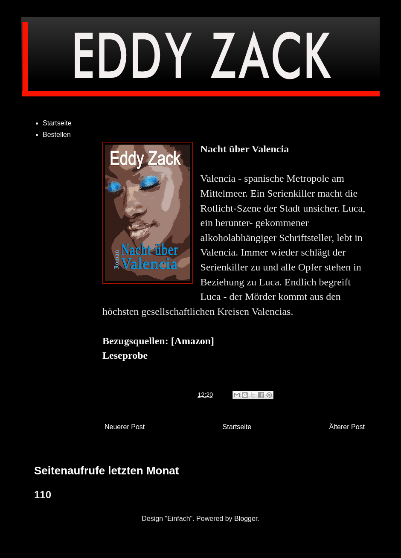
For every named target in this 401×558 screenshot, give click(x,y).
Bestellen (57, 134)
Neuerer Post (125, 426)
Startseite (237, 426)
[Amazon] (192, 340)
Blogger (245, 518)
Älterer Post (347, 426)
